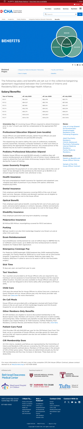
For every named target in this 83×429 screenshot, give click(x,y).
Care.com (14, 295)
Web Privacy (41, 423)
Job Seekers (40, 415)
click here (54, 322)
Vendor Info (40, 417)
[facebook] (65, 402)
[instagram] (79, 402)
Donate (77, 4)
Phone (52, 403)
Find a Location (27, 403)
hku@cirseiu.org (17, 364)
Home (3, 19)
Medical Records (55, 409)
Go (80, 14)
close (81, 1)
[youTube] (72, 402)
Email (51, 401)
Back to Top (52, 423)
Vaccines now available (38, 1)
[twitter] (68, 402)
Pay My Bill (25, 411)
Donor (38, 413)
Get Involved (26, 413)
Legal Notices (31, 423)
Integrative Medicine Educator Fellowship (40, 19)
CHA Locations (55, 405)
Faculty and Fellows (57, 70)
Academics (11, 19)
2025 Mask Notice (21, 1)
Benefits (57, 19)
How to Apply (22, 73)
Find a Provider (27, 401)
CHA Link (53, 407)
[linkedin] (75, 402)
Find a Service (26, 405)
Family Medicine (21, 19)
